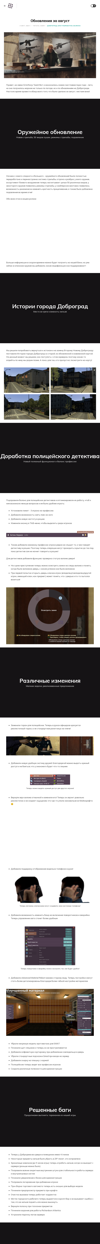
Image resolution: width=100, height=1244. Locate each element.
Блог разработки (65, 26)
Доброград (52, 26)
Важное (76, 26)
